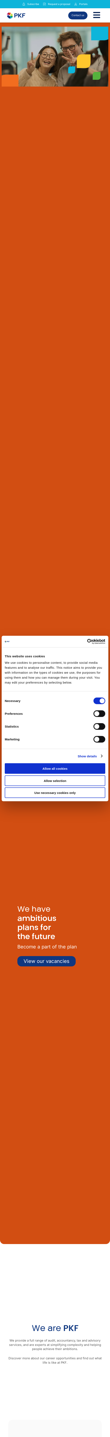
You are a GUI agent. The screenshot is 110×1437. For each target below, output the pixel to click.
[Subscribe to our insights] (24, 4)
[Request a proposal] (44, 4)
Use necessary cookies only (55, 793)
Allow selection (55, 780)
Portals (83, 4)
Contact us (78, 15)
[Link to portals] (75, 4)
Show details (87, 756)
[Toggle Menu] (96, 15)
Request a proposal (59, 4)
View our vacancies (46, 961)
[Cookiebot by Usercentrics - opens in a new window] (87, 641)
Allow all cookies (55, 768)
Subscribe (33, 4)
